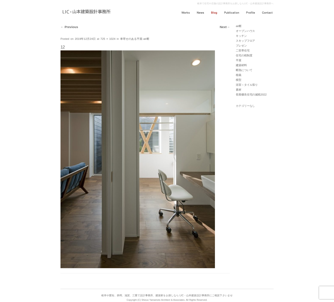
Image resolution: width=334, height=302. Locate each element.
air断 (239, 26)
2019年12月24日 (85, 38)
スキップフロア (245, 40)
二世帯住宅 (243, 50)
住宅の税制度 (244, 55)
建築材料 (241, 65)
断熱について (244, 70)
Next (225, 27)
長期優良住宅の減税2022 (251, 94)
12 (62, 47)
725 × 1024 (108, 38)
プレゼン (241, 45)
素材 (238, 89)
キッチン (241, 35)
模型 (238, 79)
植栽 (238, 75)
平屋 (238, 60)
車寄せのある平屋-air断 (134, 38)
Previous (69, 27)
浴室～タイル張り (247, 84)
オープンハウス (245, 31)
